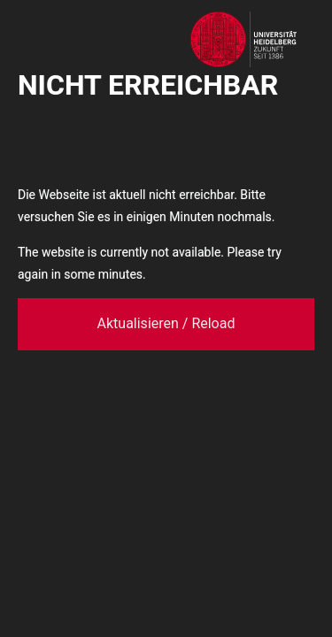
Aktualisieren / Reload (166, 323)
